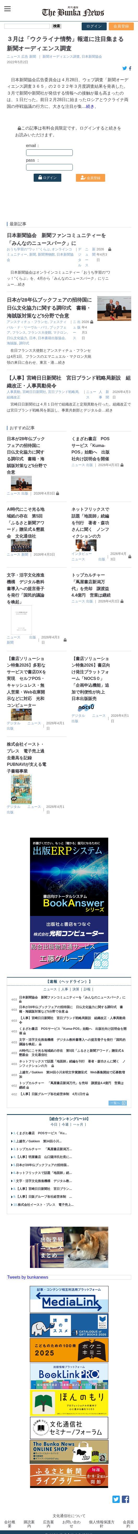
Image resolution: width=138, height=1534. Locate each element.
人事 (64, 984)
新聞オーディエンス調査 (61, 56)
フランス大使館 (75, 327)
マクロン (13, 332)
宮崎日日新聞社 (34, 387)
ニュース (13, 56)
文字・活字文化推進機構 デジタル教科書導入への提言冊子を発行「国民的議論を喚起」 (25, 583)
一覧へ (115, 1097)
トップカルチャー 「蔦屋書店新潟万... (44, 1144)
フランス (55, 327)
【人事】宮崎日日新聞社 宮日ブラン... (44, 1183)
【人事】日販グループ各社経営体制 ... (44, 1191)
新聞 (32, 56)
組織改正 (13, 392)
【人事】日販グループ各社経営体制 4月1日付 (52, 1089)
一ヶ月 (78, 1119)
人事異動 (13, 387)
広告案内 (48, 1519)
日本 (48, 332)
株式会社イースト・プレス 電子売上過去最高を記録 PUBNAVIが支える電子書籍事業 (26, 752)
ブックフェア (36, 327)
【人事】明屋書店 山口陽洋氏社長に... (44, 1152)
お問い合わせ (71, 1519)
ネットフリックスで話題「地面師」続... (44, 1167)
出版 (24, 488)
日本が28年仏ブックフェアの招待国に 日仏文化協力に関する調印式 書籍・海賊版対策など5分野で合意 (60, 308)
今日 (54, 1119)
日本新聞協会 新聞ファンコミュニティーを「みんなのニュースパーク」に (72, 992)
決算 (76, 984)
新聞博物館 (46, 254)
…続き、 (90, 106)
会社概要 (9, 1519)
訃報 (87, 984)
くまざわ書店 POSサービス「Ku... (41, 1128)
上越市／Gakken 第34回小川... (39, 1136)
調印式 (17, 338)
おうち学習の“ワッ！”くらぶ (28, 249)
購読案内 (29, 1519)
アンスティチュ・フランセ (27, 322)
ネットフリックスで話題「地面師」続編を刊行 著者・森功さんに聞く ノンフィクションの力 (90, 517)
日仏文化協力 (32, 332)
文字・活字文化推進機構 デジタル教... (44, 1175)
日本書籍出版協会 (66, 332)
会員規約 (128, 1519)
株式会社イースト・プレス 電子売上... (46, 1199)
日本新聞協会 (92, 56)
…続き (19, 284)
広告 (24, 56)
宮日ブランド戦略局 (63, 387)
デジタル (13, 718)
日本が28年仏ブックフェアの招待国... (42, 1159)
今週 (65, 1119)
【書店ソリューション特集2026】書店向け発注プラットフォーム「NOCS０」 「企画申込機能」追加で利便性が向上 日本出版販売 (90, 673)
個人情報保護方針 (102, 1519)
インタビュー (81, 548)
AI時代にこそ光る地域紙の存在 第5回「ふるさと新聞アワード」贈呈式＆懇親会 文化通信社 (25, 517)
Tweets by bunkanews (27, 1271)
